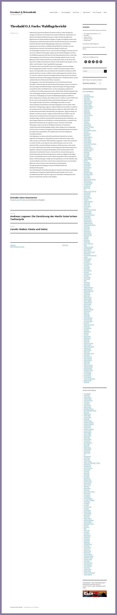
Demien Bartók (87, 164)
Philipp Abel (87, 542)
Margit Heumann (88, 289)
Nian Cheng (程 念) (88, 321)
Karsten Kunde (87, 483)
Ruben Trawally (87, 345)
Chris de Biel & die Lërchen (90, 144)
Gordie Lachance (88, 461)
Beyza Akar (86, 412)
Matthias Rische (87, 303)
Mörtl (85, 529)
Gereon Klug (87, 205)
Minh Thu (86, 525)
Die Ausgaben (66, 12)
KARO (85, 245)
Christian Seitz (87, 427)
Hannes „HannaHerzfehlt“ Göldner (92, 463)
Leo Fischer (86, 265)
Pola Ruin (86, 335)
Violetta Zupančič (88, 574)
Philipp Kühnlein (88, 544)
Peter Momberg (87, 328)
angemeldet (19, 200)
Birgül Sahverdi (87, 414)
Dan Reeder (86, 156)
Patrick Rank (87, 537)
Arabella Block (87, 123)
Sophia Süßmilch (88, 360)
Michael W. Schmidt (88, 309)
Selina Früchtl (87, 552)
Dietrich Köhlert (87, 439)
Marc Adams (87, 282)
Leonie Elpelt (87, 267)
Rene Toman (87, 546)
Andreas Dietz (87, 100)
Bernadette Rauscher (88, 409)
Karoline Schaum (88, 481)
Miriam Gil (86, 313)
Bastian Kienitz (87, 125)
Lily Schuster (87, 269)
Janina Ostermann (88, 468)
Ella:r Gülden (87, 176)
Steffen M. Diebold (88, 365)
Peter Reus (86, 330)
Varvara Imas (87, 568)
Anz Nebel (86, 122)
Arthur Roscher (87, 405)
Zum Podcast (97, 12)
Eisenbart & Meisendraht (23, 12)
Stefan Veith (87, 363)
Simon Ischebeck (88, 358)
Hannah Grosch (87, 211)
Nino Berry (86, 323)
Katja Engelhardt (88, 248)
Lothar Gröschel (87, 274)
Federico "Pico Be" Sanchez (90, 191)
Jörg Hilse (86, 238)
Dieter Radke (87, 437)
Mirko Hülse (87, 314)
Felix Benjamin (87, 193)
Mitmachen (86, 12)
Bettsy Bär (86, 132)
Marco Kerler (87, 286)
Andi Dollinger (87, 394)
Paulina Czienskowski (89, 325)
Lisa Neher (86, 272)
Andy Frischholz (88, 108)
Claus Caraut (87, 154)
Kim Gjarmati (87, 495)
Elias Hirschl (87, 171)
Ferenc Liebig (87, 459)
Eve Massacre (87, 186)
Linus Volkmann (88, 270)
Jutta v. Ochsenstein (88, 243)
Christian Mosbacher (89, 422)
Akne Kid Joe (87, 95)
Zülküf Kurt (86, 382)
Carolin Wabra (87, 139)
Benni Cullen (87, 129)
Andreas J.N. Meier (88, 101)
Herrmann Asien (88, 220)
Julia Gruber (86, 473)
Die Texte (76, 12)
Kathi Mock (86, 486)
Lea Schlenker (87, 260)
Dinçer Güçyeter (87, 167)
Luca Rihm (86, 276)
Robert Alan (86, 341)
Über (105, 12)
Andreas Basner (87, 397)
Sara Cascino (87, 549)
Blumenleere (87, 135)
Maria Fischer (87, 292)
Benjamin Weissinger (89, 127)
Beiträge (12, 33)
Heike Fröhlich (87, 218)
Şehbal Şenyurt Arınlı (89, 353)
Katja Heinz (86, 490)
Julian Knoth (87, 240)
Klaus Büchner (87, 254)
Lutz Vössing (87, 279)
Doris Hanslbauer (88, 443)
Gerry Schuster (87, 206)
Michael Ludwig (87, 308)
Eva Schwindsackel (88, 183)
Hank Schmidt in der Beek (90, 210)
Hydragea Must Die (88, 223)
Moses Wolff (87, 316)
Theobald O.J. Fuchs (88, 370)
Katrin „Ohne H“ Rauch (89, 252)
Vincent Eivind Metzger (89, 379)
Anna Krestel (87, 404)
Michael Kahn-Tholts (89, 524)
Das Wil (86, 161)
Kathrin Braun (87, 488)
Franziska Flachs (88, 198)
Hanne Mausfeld (87, 213)
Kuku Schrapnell (87, 259)
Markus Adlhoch (88, 519)
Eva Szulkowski (87, 184)
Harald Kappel (87, 216)
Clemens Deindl (87, 431)
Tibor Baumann (87, 372)
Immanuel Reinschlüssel (89, 225)
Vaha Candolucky (88, 566)
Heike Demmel (87, 465)
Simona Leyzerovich (88, 556)
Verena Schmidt (87, 377)
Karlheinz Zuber (87, 480)
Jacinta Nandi (87, 228)
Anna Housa (87, 117)
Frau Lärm (86, 199)
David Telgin (87, 162)
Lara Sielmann (87, 497)
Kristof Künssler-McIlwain (90, 255)
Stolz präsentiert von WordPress (31, 607)
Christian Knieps (88, 147)
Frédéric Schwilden (88, 201)
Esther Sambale (87, 448)
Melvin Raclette (87, 304)
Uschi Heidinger (87, 374)
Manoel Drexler (87, 512)
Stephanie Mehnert (88, 367)
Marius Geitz (87, 296)
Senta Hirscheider (88, 554)
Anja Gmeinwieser (88, 115)
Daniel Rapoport (87, 157)
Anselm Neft (87, 120)
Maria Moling (87, 294)
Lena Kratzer (87, 262)
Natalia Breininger (88, 318)
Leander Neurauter (88, 498)
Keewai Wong (87, 493)
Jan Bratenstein (87, 232)
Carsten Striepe (87, 142)
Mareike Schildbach (88, 287)
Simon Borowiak (88, 357)
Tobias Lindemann (88, 563)
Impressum (13, 245)
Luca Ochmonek (87, 507)
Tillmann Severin (88, 559)
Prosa (16, 33)
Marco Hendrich (87, 514)
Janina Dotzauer (87, 233)
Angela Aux (86, 110)
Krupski (86, 257)
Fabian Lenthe (87, 188)
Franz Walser (87, 196)
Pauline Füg (86, 326)
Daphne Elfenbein (88, 159)
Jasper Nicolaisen (88, 235)
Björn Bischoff (87, 134)
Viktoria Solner (87, 571)
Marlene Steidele (88, 297)
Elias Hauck (86, 169)
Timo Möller (87, 561)
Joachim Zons (87, 470)
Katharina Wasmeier (88, 247)
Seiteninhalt (54, 12)
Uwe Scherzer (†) (88, 564)
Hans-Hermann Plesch (89, 215)
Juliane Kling (87, 242)
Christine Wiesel (88, 150)
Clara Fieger (86, 152)
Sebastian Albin (87, 551)
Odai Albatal (87, 534)
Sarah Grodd (87, 352)
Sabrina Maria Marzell (89, 346)
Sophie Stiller (87, 362)
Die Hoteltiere (87, 166)
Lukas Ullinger (87, 277)
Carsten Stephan (87, 140)
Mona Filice (86, 527)
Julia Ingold (86, 476)
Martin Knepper (87, 299)
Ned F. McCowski (88, 319)
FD (84, 189)
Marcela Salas (87, 284)
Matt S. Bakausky (88, 301)
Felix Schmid (87, 194)
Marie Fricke (87, 517)
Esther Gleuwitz (87, 181)
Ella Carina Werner (88, 174)
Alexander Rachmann (89, 96)
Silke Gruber (87, 355)
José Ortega (86, 471)
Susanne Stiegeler (88, 368)
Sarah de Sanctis (87, 350)
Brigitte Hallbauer (88, 137)
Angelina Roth (87, 113)
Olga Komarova (87, 535)
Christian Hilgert (88, 421)
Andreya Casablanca (88, 107)
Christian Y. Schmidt (89, 149)
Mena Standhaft (87, 522)
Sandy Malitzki (87, 547)
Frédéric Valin (87, 203)
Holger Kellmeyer (88, 221)
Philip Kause (87, 541)
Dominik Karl (87, 441)
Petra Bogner (87, 539)
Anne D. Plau (87, 118)
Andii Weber (87, 98)
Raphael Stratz (87, 338)
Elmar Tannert (87, 178)
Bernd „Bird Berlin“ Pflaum (90, 130)
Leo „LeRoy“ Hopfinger (89, 500)
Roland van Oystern (88, 343)
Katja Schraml (87, 250)
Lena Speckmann (88, 264)
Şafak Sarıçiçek (87, 348)
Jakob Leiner (87, 230)
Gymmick (86, 208)
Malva (85, 281)
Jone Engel (86, 237)
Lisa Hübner (86, 503)
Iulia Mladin (87, 227)
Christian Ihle (87, 145)
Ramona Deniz (87, 336)
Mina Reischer (87, 311)
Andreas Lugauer (88, 103)
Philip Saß (86, 333)
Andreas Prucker (87, 105)
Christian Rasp (87, 426)
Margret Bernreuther (88, 291)
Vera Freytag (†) (87, 375)
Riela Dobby (86, 340)
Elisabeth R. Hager (88, 172)
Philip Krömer (87, 331)
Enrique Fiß (86, 446)
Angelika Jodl (87, 112)
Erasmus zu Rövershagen (90, 179)
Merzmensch (87, 306)
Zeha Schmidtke (87, 380)
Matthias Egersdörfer (89, 520)
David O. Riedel (87, 434)
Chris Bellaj (86, 419)
